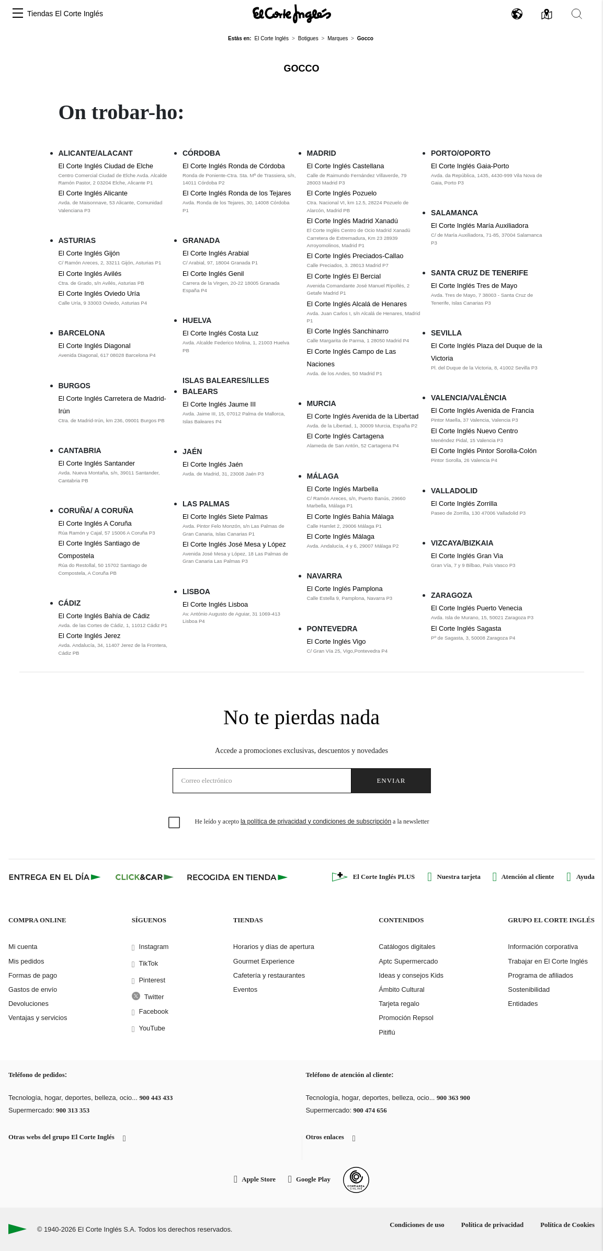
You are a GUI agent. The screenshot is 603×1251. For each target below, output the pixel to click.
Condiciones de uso (417, 1225)
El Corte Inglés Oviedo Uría (99, 293)
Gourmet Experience (263, 961)
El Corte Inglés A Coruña (95, 523)
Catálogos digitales (407, 947)
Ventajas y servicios (37, 1018)
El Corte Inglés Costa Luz (220, 333)
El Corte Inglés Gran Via (467, 556)
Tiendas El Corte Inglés (65, 13)
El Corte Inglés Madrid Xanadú (352, 221)
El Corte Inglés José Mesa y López (234, 544)
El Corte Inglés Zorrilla (464, 503)
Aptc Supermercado (408, 961)
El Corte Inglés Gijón (89, 253)
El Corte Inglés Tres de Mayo (474, 285)
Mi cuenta (22, 947)
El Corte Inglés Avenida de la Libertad (363, 416)
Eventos (245, 989)
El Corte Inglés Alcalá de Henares (357, 304)
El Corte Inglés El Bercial (344, 276)
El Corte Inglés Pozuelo (342, 193)
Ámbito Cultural (401, 989)
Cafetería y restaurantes (269, 975)
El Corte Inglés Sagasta (466, 628)
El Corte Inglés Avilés (90, 273)
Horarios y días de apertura (273, 947)
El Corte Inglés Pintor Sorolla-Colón (484, 451)
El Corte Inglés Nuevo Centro (474, 431)
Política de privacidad (492, 1225)
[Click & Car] (145, 877)
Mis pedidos (26, 961)
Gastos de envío (32, 989)
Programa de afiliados (540, 975)
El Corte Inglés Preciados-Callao (355, 256)
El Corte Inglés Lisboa (215, 604)
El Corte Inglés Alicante (93, 193)
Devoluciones (28, 1003)
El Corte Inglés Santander (97, 463)
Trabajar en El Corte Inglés (547, 961)
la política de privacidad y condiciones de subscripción (316, 821)
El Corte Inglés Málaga (340, 536)
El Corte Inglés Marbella (343, 489)
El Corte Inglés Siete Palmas (225, 516)
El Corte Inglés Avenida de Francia (482, 410)
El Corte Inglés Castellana (345, 166)
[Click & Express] (55, 877)
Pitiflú (387, 1032)
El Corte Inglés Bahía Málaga (350, 516)
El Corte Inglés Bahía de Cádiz (104, 616)
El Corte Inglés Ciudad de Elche (106, 166)
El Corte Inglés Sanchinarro (348, 331)
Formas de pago (32, 975)
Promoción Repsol (406, 1018)
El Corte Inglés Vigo (336, 641)
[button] (18, 14)
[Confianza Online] (356, 1180)
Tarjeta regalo (399, 1003)
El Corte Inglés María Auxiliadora (479, 225)
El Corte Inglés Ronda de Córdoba (234, 166)
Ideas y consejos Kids (411, 975)
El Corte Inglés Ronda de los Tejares (237, 193)
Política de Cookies (567, 1225)
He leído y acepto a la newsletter (312, 821)
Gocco (301, 68)
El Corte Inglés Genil (213, 273)
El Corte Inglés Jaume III (219, 404)
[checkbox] (174, 823)
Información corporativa (543, 947)
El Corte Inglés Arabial (216, 253)
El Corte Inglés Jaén (213, 464)
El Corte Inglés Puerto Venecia (476, 608)
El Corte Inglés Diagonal (95, 346)
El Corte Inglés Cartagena (345, 436)
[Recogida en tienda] (237, 877)
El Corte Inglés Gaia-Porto (470, 166)
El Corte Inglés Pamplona (345, 589)
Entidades (523, 1003)
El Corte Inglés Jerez (90, 636)
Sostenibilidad (529, 989)
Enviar (391, 780)
